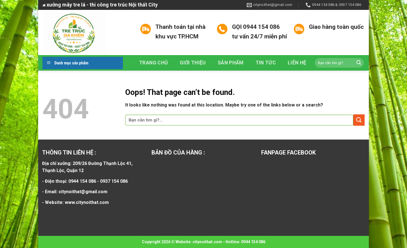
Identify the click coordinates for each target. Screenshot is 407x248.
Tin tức (266, 63)
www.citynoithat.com (87, 202)
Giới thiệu (193, 63)
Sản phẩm (231, 63)
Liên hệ (297, 63)
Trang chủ (153, 63)
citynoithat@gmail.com (83, 191)
